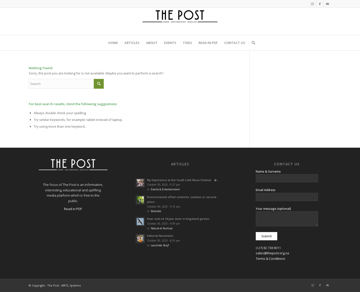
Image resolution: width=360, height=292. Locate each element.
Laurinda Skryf (160, 245)
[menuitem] (113, 42)
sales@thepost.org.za (272, 253)
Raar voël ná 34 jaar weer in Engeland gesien (178, 219)
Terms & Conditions (270, 258)
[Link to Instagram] (312, 3)
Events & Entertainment (165, 189)
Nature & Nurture (161, 228)
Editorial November (160, 236)
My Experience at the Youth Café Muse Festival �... (183, 180)
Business (156, 211)
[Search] (251, 42)
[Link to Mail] (327, 3)
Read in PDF (73, 209)
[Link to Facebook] (320, 3)
